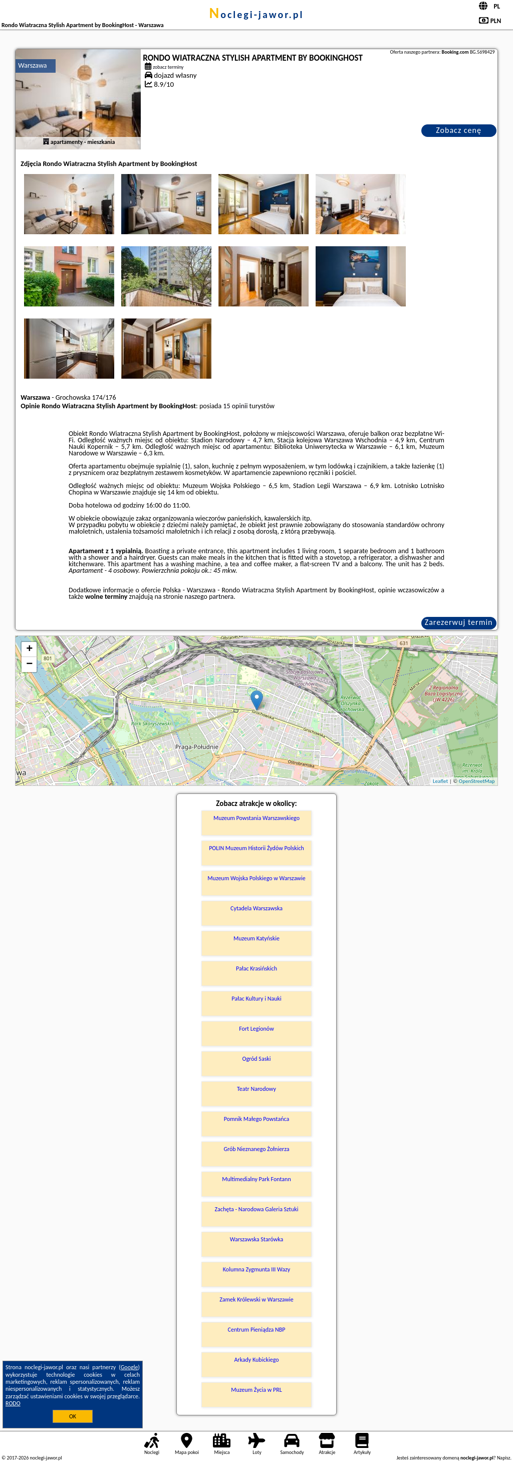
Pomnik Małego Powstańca (257, 1118)
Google (129, 1367)
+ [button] (29, 649)
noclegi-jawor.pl (256, 15)
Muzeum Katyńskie (256, 938)
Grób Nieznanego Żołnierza (256, 1149)
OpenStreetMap (477, 781)
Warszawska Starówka (257, 1239)
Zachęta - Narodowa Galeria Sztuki (257, 1209)
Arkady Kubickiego (256, 1359)
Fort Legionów (256, 1028)
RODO (13, 1403)
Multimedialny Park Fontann (256, 1179)
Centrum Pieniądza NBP (257, 1329)
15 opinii (235, 406)
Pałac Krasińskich (256, 968)
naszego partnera (208, 596)
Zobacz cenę (458, 130)
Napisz (503, 1457)
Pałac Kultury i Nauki (256, 998)
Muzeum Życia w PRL (256, 1389)
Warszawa (32, 65)
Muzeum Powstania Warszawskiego (256, 818)
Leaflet (440, 781)
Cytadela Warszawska (256, 908)
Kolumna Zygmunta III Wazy (256, 1269)
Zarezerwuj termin (459, 622)
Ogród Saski (256, 1058)
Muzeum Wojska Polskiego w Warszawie (256, 878)
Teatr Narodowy (256, 1088)
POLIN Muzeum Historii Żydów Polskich (256, 848)
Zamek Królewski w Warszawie (256, 1299)
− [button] (29, 664)
